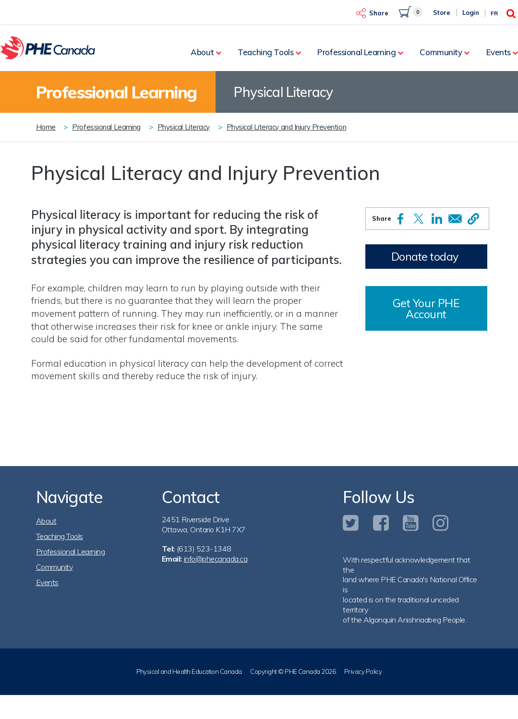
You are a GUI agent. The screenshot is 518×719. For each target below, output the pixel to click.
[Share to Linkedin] (436, 218)
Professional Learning (356, 52)
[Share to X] (418, 218)
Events (498, 52)
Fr (494, 13)
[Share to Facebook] (400, 219)
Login (470, 12)
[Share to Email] (455, 218)
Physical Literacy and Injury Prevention (286, 127)
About (202, 52)
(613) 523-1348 (204, 548)
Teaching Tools (265, 52)
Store (441, 12)
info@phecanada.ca (216, 558)
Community (441, 52)
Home (46, 127)
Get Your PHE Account (426, 308)
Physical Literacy (183, 127)
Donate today (424, 257)
